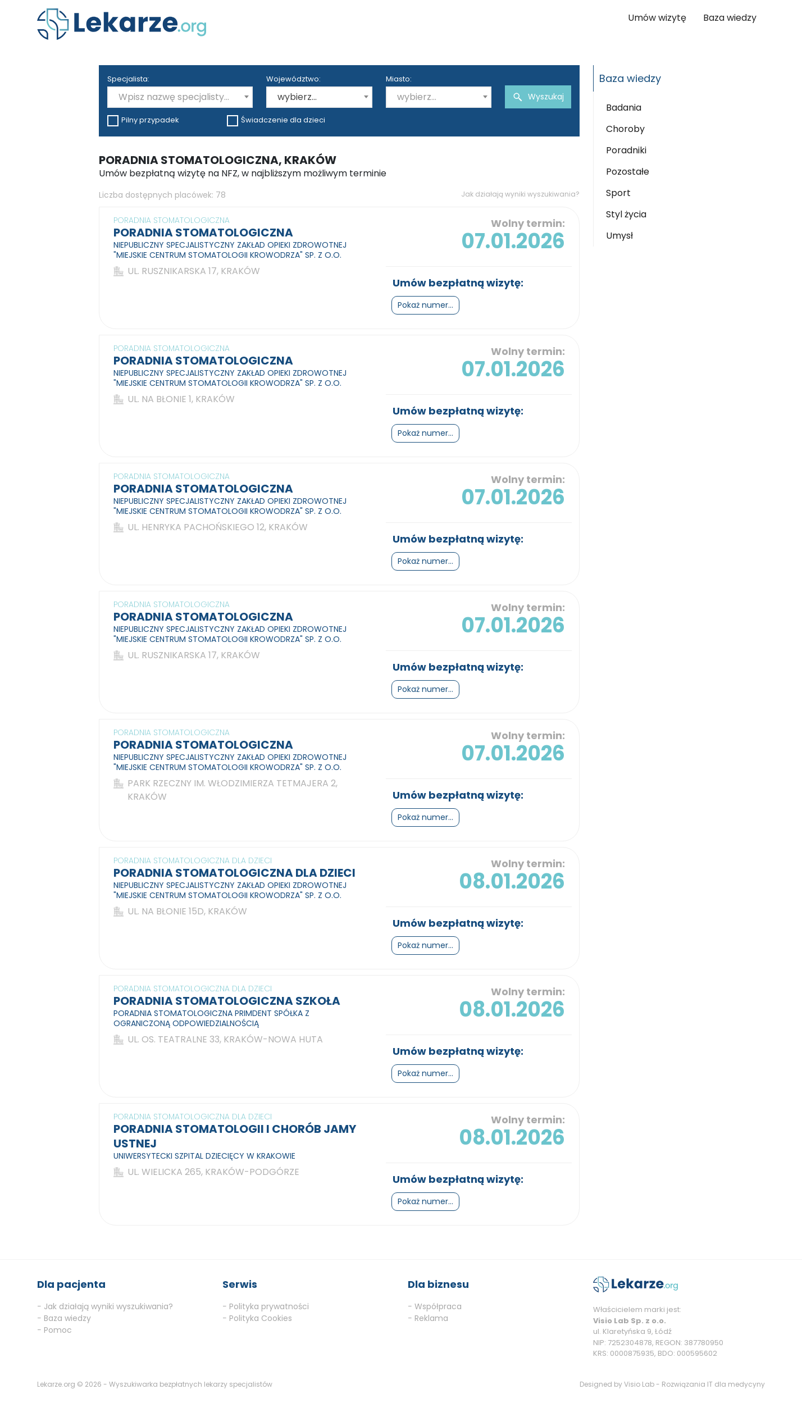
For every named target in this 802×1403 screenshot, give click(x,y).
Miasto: (399, 79)
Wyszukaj (538, 96)
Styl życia (626, 214)
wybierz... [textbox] (297, 96)
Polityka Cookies (260, 1318)
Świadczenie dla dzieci (276, 120)
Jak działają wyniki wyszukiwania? (520, 194)
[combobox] (180, 97)
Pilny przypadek (143, 120)
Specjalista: (128, 79)
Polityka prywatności (269, 1306)
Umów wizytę (657, 17)
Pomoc (58, 1330)
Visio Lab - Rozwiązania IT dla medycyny (694, 1384)
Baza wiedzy (730, 17)
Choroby (625, 128)
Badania (623, 107)
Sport (618, 192)
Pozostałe (627, 171)
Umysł (619, 235)
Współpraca (438, 1306)
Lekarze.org (56, 1384)
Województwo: (293, 79)
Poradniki (626, 150)
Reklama (431, 1318)
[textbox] (180, 97)
